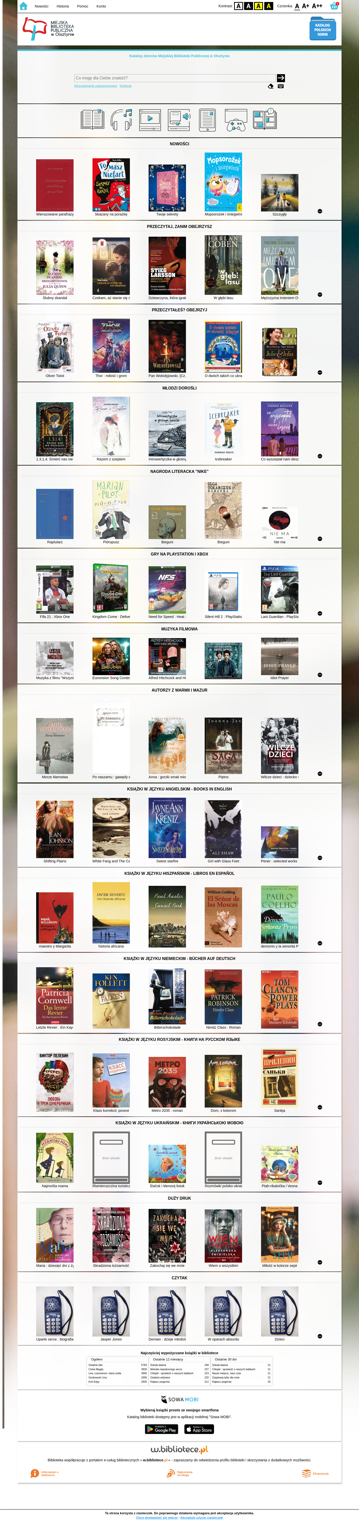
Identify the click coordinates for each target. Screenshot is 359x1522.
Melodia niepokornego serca (166, 1369)
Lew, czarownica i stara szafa (105, 1373)
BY (268, 5)
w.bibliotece (155, 1460)
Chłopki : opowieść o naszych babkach (171, 1373)
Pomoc (82, 6)
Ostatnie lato (96, 1365)
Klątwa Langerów (160, 1381)
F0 (297, 5)
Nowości (41, 6)
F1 (305, 5)
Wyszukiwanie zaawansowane (95, 86)
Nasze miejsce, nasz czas (226, 1373)
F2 (317, 5)
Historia (63, 6)
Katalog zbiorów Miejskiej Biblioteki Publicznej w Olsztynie (179, 56)
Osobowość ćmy (98, 1377)
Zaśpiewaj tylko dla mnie (226, 1377)
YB (258, 5)
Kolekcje (126, 86)
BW (248, 5)
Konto (101, 6)
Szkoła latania (158, 1365)
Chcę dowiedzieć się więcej (157, 1518)
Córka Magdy (96, 1369)
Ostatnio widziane (160, 1377)
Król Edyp (94, 1381)
